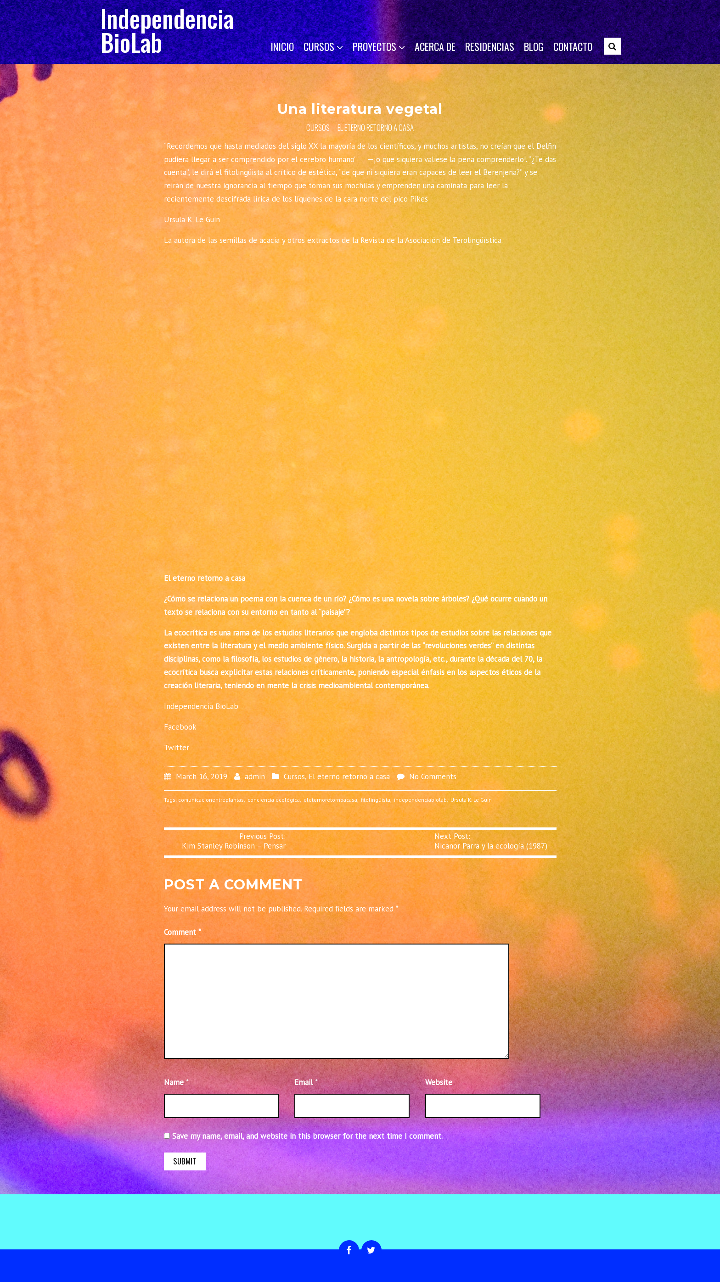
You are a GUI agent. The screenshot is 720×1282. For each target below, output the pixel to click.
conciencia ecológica (274, 799)
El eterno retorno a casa (376, 127)
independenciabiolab (420, 799)
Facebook (180, 727)
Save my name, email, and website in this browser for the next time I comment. (307, 1136)
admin (255, 776)
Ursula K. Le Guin (471, 799)
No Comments (432, 776)
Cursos (318, 127)
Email (303, 1082)
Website (438, 1082)
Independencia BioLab (167, 30)
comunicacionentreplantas (211, 799)
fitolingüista (375, 799)
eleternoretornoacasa (330, 799)
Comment (182, 932)
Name (174, 1082)
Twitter (176, 747)
